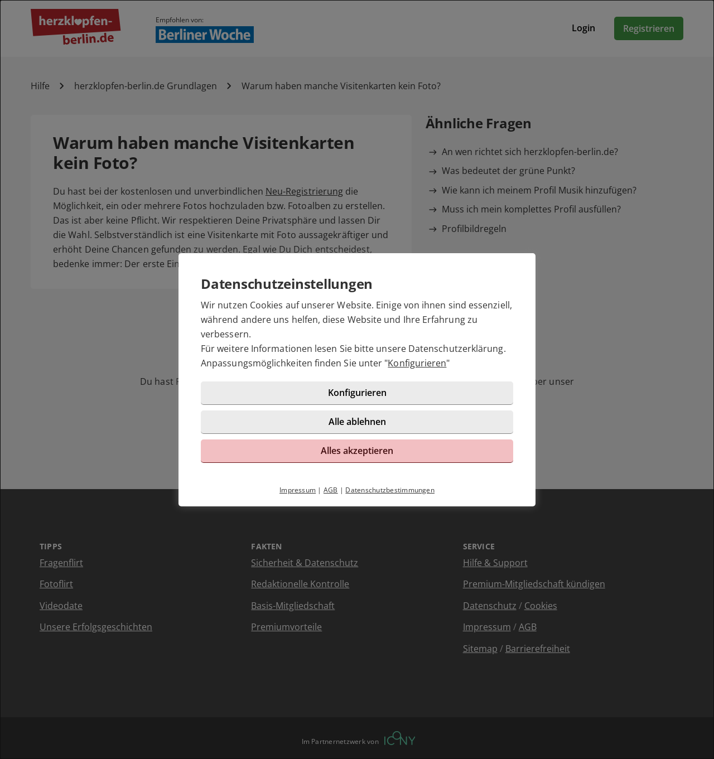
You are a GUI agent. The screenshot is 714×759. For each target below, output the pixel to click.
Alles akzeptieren (357, 450)
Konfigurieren (417, 363)
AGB (331, 490)
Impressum (297, 490)
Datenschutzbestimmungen (390, 490)
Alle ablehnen (357, 421)
